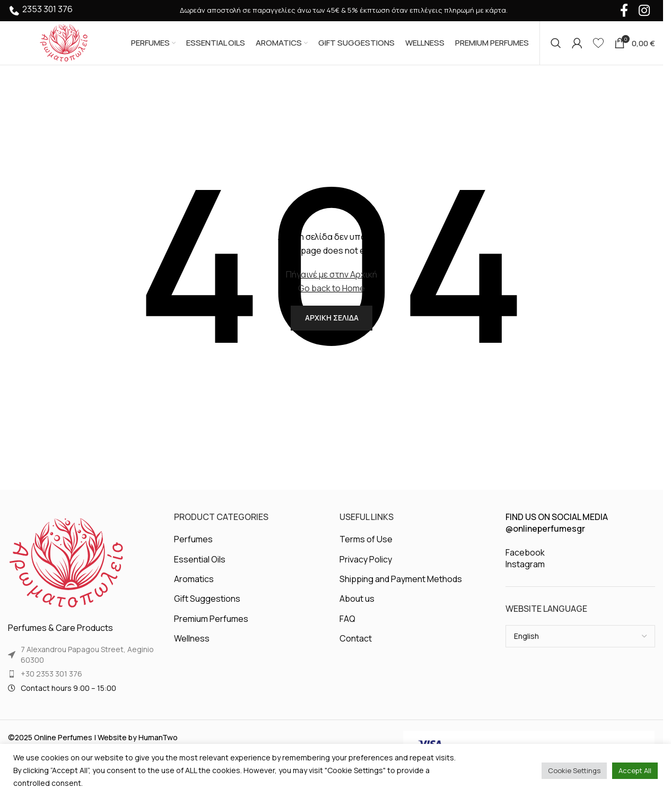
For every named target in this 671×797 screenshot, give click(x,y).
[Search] (556, 45)
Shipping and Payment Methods (400, 588)
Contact (355, 648)
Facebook (525, 562)
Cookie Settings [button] (574, 770)
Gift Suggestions (207, 608)
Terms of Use (366, 549)
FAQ (347, 628)
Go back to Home (331, 292)
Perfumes (193, 549)
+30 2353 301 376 (51, 683)
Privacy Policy (365, 568)
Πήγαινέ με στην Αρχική (331, 278)
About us (356, 608)
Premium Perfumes (211, 628)
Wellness (192, 648)
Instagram (525, 573)
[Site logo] (63, 44)
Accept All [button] (634, 770)
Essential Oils (199, 568)
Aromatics (194, 588)
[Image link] (66, 572)
